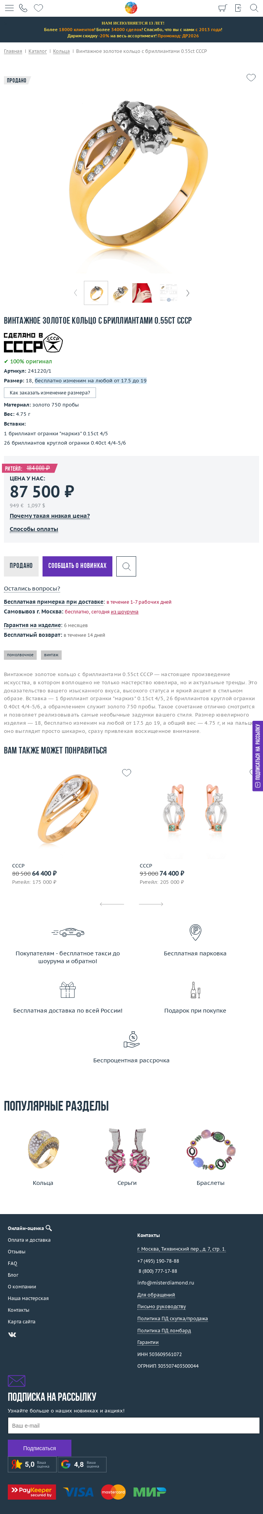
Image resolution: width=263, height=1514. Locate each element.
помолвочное (20, 654)
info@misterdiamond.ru (165, 1283)
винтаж (51, 654)
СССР (18, 866)
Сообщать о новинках (77, 566)
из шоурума (125, 612)
